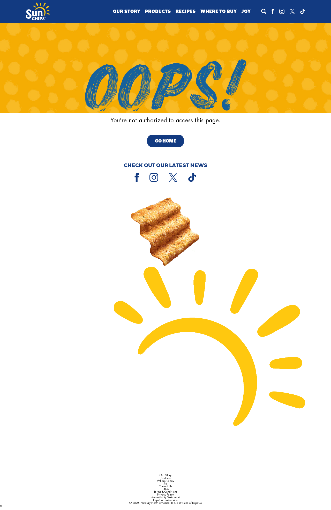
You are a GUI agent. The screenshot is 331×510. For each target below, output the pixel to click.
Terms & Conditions (165, 491)
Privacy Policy (165, 494)
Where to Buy (218, 11)
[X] (292, 11)
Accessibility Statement (165, 497)
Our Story (126, 11)
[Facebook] (272, 11)
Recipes (186, 11)
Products (158, 11)
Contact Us (165, 486)
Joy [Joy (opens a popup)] (246, 11)
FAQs (165, 489)
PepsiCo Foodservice (165, 500)
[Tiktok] (302, 11)
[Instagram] (281, 11)
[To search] (263, 11)
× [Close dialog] (1, 505)
